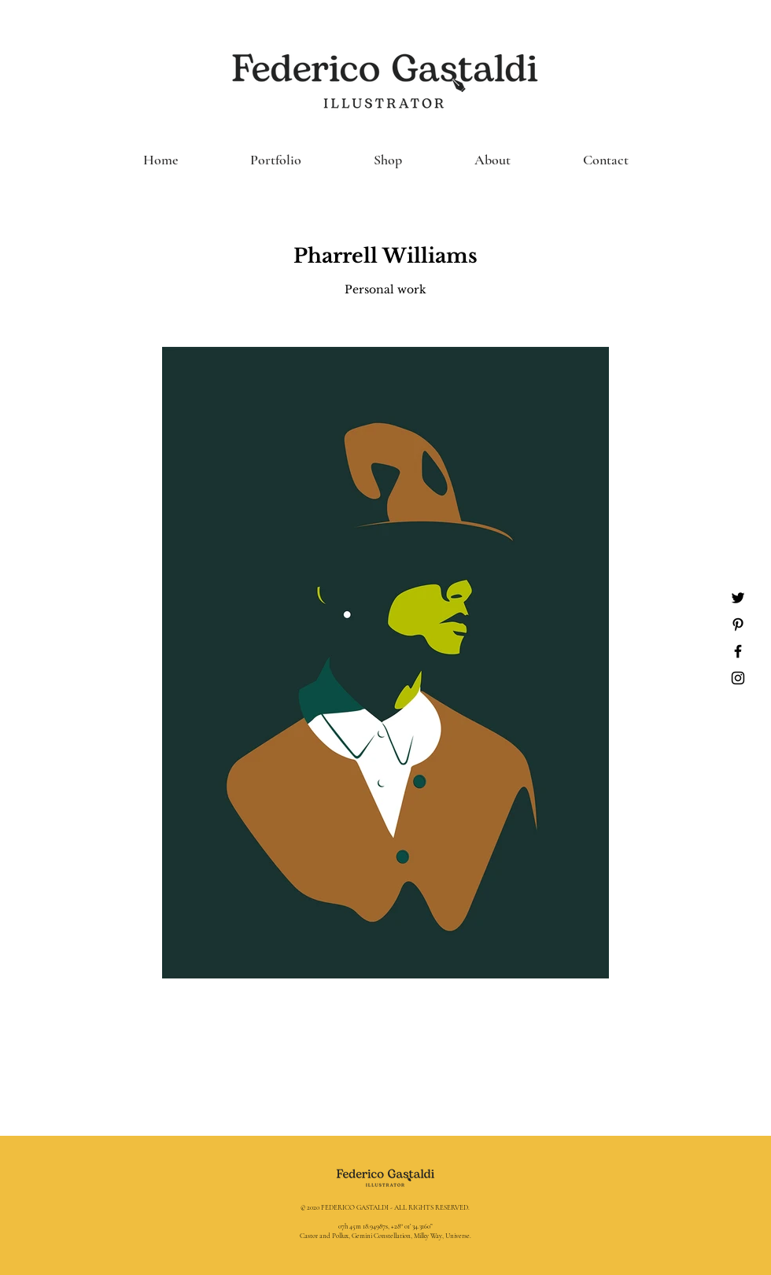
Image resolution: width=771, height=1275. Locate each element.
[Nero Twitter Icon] (738, 597)
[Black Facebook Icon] (738, 651)
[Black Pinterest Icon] (738, 624)
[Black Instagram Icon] (738, 678)
